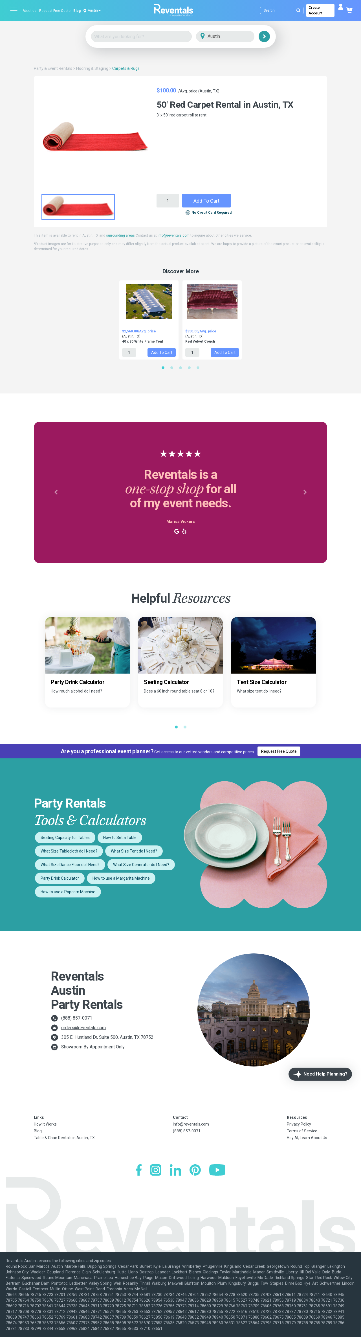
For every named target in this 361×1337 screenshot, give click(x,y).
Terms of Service (302, 1131)
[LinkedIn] (175, 1170)
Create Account (315, 10)
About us (29, 11)
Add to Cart (206, 201)
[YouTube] (217, 1170)
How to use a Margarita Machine (121, 878)
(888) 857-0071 (76, 1018)
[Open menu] (14, 10)
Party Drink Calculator (60, 878)
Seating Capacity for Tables (65, 837)
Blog (77, 11)
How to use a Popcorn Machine (68, 892)
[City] (233, 36)
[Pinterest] (195, 1170)
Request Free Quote (55, 11)
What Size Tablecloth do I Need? (69, 851)
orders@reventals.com (83, 1027)
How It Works (45, 1124)
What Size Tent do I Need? (134, 851)
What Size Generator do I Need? (141, 864)
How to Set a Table (120, 837)
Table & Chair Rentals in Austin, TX (64, 1137)
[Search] (283, 10)
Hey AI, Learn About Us (307, 1137)
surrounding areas (120, 235)
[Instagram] (155, 1170)
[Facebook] (139, 1170)
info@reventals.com (174, 235)
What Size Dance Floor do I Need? (70, 864)
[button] (56, 492)
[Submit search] (298, 10)
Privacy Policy (299, 1124)
